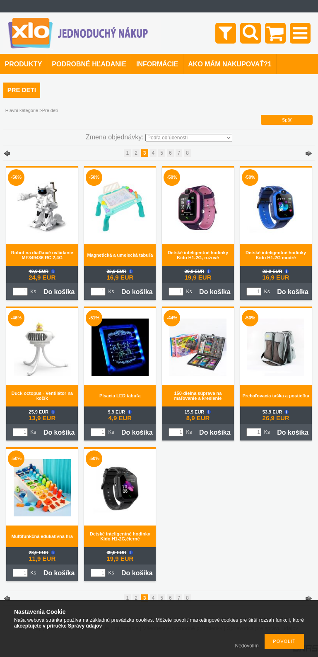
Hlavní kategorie (22, 110)
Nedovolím (247, 646)
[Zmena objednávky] (188, 137)
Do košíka (59, 291)
